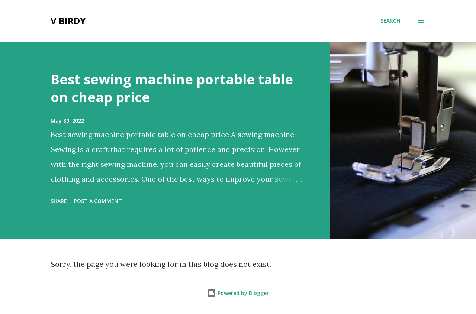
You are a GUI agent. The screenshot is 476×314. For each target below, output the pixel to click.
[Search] (390, 20)
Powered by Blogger (238, 293)
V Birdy (68, 20)
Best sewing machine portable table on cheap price (172, 88)
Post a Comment (98, 200)
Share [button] (59, 200)
